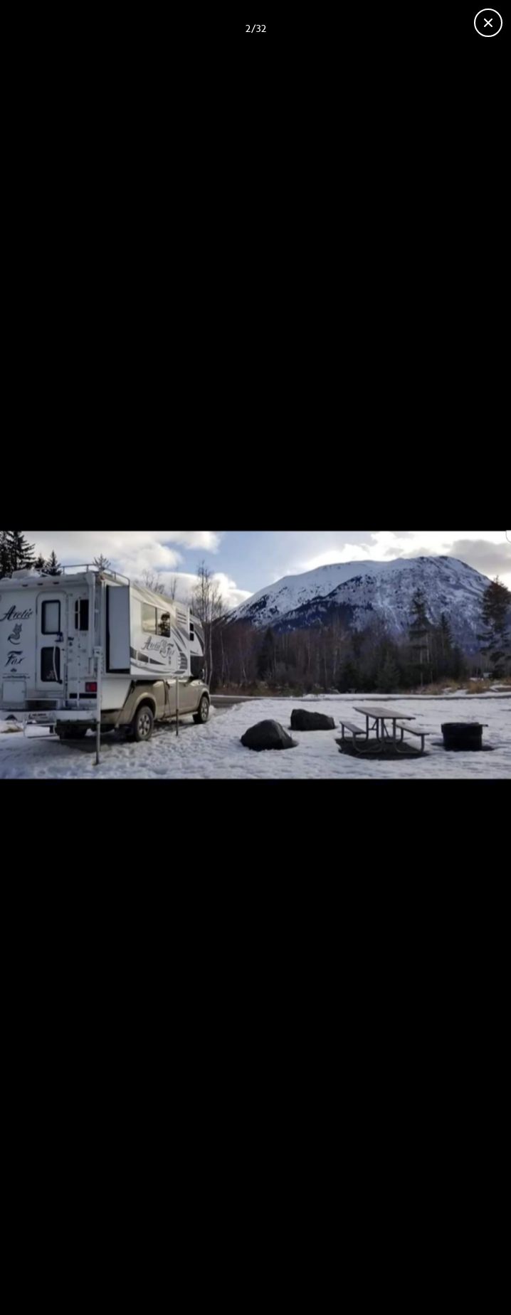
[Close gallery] (488, 23)
